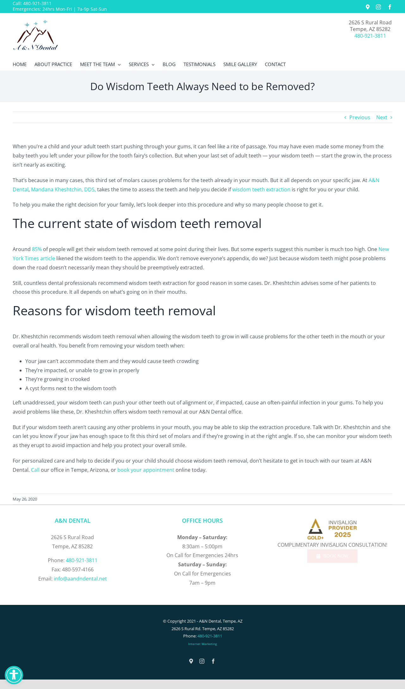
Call (35, 469)
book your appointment (145, 469)
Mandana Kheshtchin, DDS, (63, 189)
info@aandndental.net (80, 578)
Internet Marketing (202, 644)
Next (381, 117)
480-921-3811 (37, 3)
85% (37, 249)
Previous (359, 117)
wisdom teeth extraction (261, 189)
